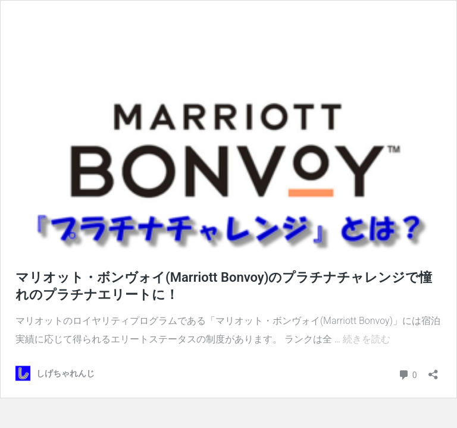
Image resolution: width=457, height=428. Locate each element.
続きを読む (366, 339)
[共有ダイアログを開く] (433, 370)
